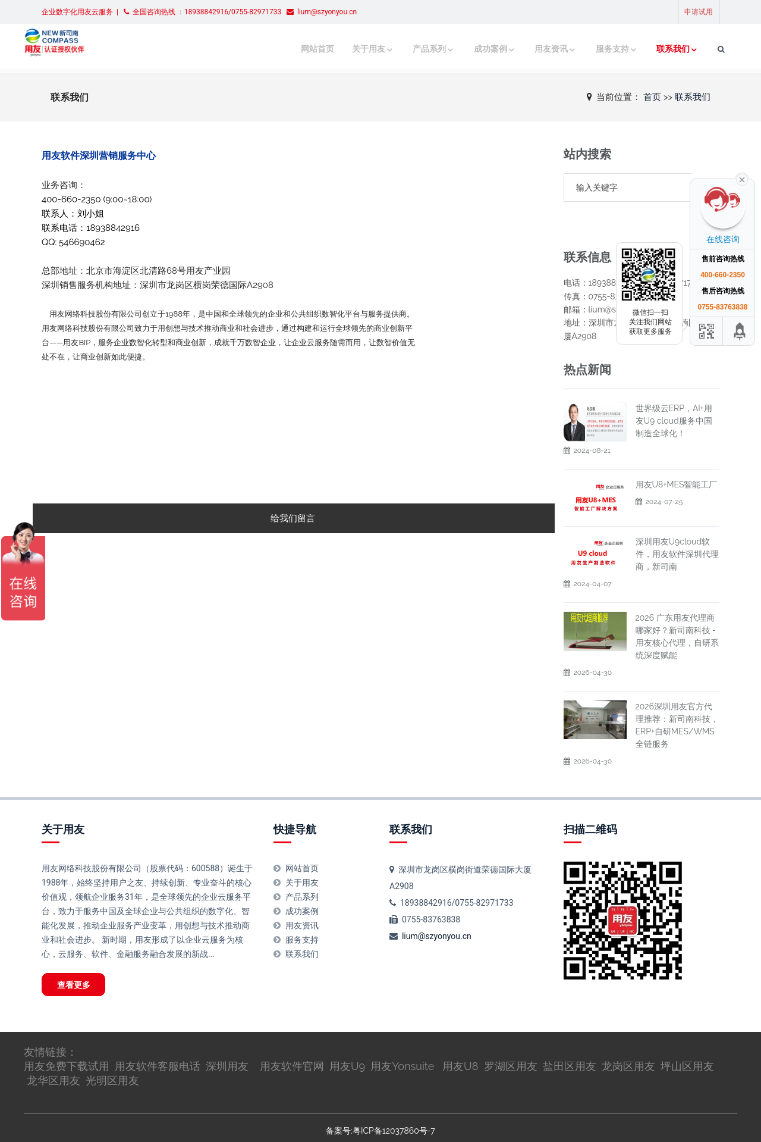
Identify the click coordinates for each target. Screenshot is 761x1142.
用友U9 (347, 1042)
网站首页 (300, 49)
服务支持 (591, 49)
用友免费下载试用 (66, 1042)
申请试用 (698, 12)
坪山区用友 (687, 1042)
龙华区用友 (53, 1056)
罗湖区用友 (510, 1042)
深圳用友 (227, 1042)
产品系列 (409, 49)
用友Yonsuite (402, 1042)
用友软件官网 (292, 1042)
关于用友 (349, 49)
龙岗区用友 (628, 1042)
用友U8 (460, 1042)
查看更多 (81, 958)
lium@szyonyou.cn (436, 907)
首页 (652, 96)
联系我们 (652, 49)
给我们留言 (293, 518)
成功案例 (470, 49)
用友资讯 (530, 49)
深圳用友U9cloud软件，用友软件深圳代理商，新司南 (677, 525)
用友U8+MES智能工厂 (677, 456)
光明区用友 (112, 1056)
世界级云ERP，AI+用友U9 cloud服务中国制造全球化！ (674, 392)
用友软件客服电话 (157, 1042)
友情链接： (50, 1028)
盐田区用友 (569, 1042)
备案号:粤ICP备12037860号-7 (380, 1107)
